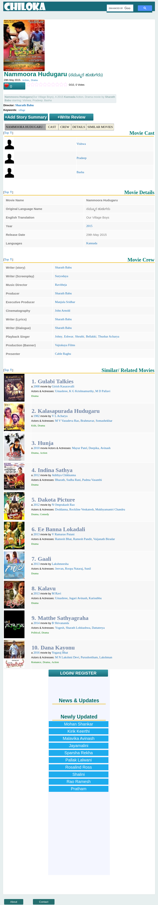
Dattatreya (98, 627)
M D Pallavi (102, 391)
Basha (80, 172)
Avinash (105, 448)
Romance (36, 662)
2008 (36, 386)
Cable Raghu (63, 353)
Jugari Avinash (78, 598)
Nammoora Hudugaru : (25, 127)
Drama (34, 80)
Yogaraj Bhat (60, 652)
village (22, 110)
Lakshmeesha (60, 563)
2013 (36, 534)
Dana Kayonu (58, 647)
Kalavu (47, 588)
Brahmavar (87, 420)
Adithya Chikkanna (64, 475)
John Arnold (62, 310)
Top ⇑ (8, 132)
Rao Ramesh (79, 781)
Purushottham (89, 657)
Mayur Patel (79, 448)
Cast (52, 127)
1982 (36, 416)
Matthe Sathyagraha (63, 618)
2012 (36, 475)
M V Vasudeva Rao (67, 420)
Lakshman (105, 657)
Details (78, 127)
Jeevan (59, 568)
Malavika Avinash (78, 738)
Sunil (87, 568)
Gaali (44, 559)
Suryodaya (61, 276)
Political (35, 632)
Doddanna (61, 509)
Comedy (44, 514)
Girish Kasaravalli (63, 386)
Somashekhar (104, 420)
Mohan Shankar (78, 724)
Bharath (60, 479)
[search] (119, 8)
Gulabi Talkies (56, 381)
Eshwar (68, 336)
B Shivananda (60, 623)
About (13, 901)
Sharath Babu (24, 105)
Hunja (45, 443)
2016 (36, 652)
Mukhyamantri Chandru (110, 509)
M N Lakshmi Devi (67, 657)
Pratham (78, 788)
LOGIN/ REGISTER (78, 673)
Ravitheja (61, 284)
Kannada (91, 243)
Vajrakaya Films (65, 345)
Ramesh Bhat (63, 539)
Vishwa (81, 143)
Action (25, 80)
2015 (89, 226)
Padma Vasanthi (92, 479)
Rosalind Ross (78, 767)
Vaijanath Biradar (104, 539)
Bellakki (91, 336)
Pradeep (81, 158)
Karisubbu (95, 598)
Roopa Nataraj (74, 568)
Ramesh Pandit (82, 539)
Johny (58, 336)
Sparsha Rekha (78, 753)
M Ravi (56, 593)
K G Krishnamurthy (81, 391)
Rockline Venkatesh (81, 509)
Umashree (61, 391)
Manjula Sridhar (65, 302)
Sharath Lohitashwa (78, 627)
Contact (43, 901)
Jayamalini (78, 745)
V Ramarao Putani (63, 534)
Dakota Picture (56, 499)
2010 (36, 448)
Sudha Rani (73, 479)
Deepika (94, 448)
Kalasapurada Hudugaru (69, 411)
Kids (33, 425)
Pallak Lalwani (78, 760)
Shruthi (79, 336)
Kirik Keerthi (78, 731)
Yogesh (59, 627)
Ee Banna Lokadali (61, 529)
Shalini (78, 774)
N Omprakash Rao (63, 504)
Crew (64, 127)
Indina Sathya (55, 470)
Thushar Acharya (108, 336)
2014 (36, 623)
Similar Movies (100, 127)
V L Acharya (60, 416)
